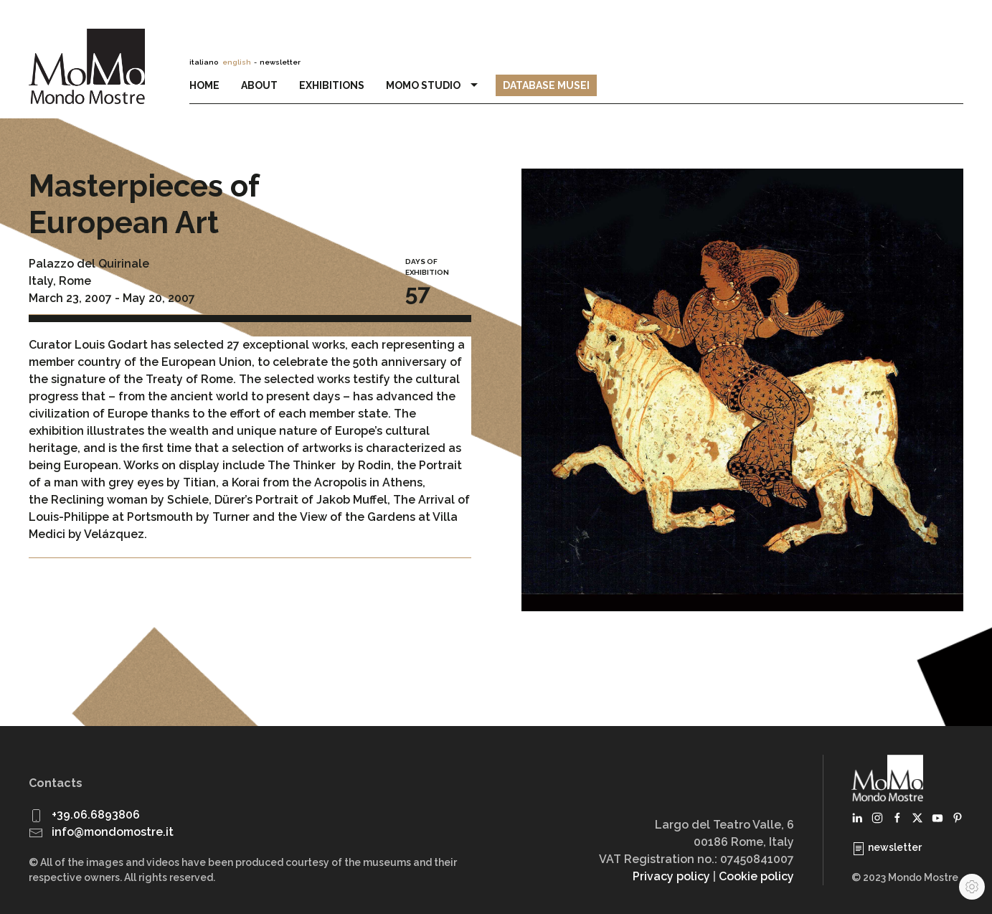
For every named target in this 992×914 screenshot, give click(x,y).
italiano (203, 62)
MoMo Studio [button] (434, 85)
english (236, 62)
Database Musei (546, 85)
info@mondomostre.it (113, 832)
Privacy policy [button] (671, 876)
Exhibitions (331, 85)
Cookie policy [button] (756, 876)
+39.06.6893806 (96, 814)
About (259, 85)
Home (204, 85)
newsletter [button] (280, 62)
